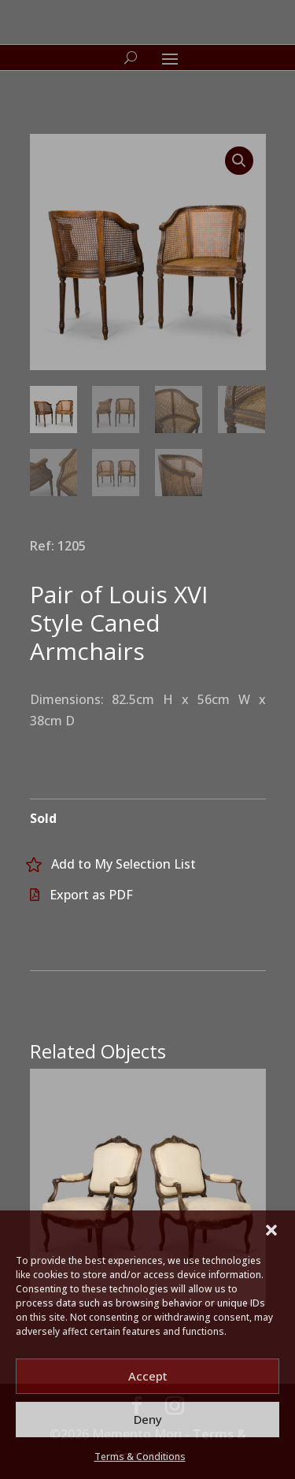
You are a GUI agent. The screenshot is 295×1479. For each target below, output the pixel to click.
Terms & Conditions (140, 1456)
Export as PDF (91, 894)
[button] (271, 1230)
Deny (148, 1419)
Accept (148, 1376)
